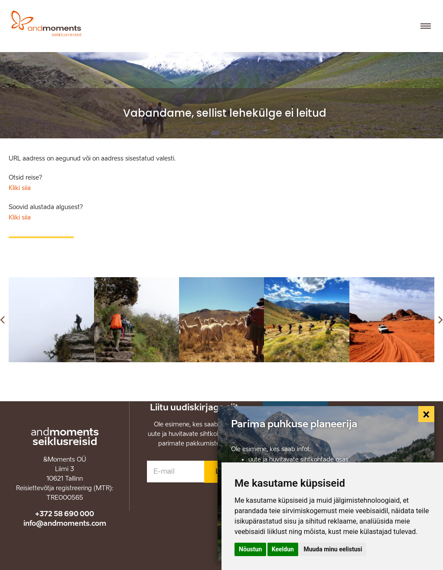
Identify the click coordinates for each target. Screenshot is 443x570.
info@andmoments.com (64, 523)
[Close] (426, 414)
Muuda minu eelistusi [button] (332, 549)
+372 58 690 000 (64, 514)
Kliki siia (20, 188)
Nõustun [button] (250, 549)
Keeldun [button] (283, 549)
